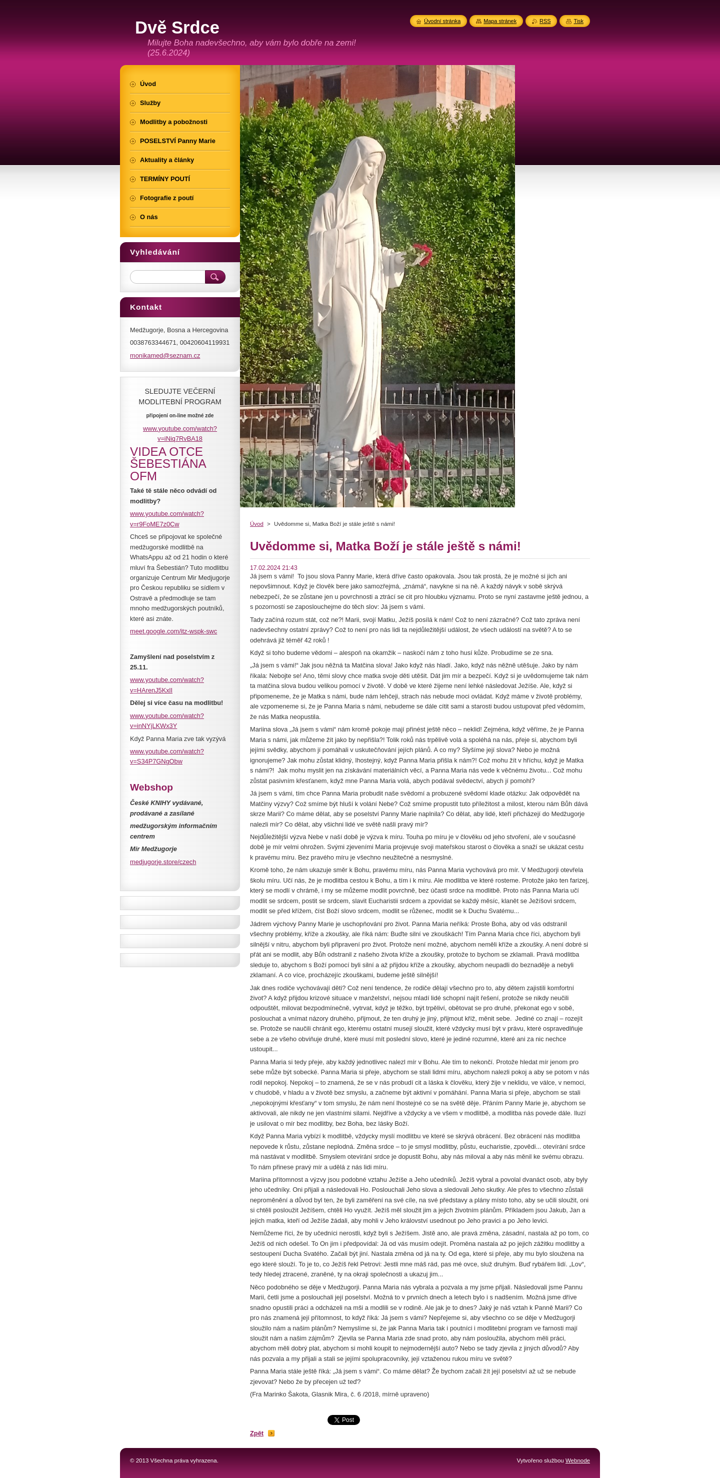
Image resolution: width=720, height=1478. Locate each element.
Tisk (579, 21)
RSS (545, 21)
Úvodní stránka (442, 21)
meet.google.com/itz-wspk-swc (173, 631)
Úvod (257, 524)
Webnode (578, 1460)
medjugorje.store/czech (163, 862)
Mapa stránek (500, 21)
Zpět (257, 1433)
